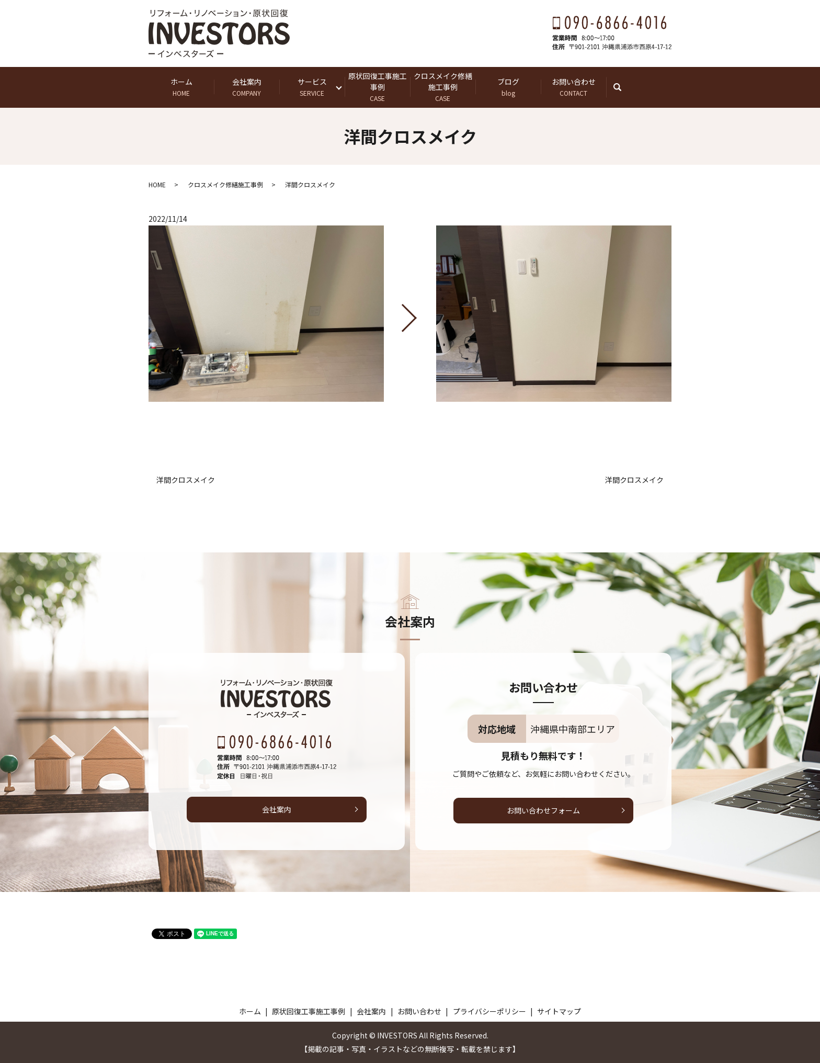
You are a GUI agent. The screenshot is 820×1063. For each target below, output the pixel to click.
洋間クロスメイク (185, 480)
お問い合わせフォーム (543, 810)
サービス (312, 87)
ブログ (508, 87)
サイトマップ (559, 1011)
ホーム (181, 87)
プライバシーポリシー (489, 1011)
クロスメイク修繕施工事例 (442, 87)
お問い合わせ (573, 87)
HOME (157, 184)
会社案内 (246, 87)
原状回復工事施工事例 (377, 87)
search (622, 87)
